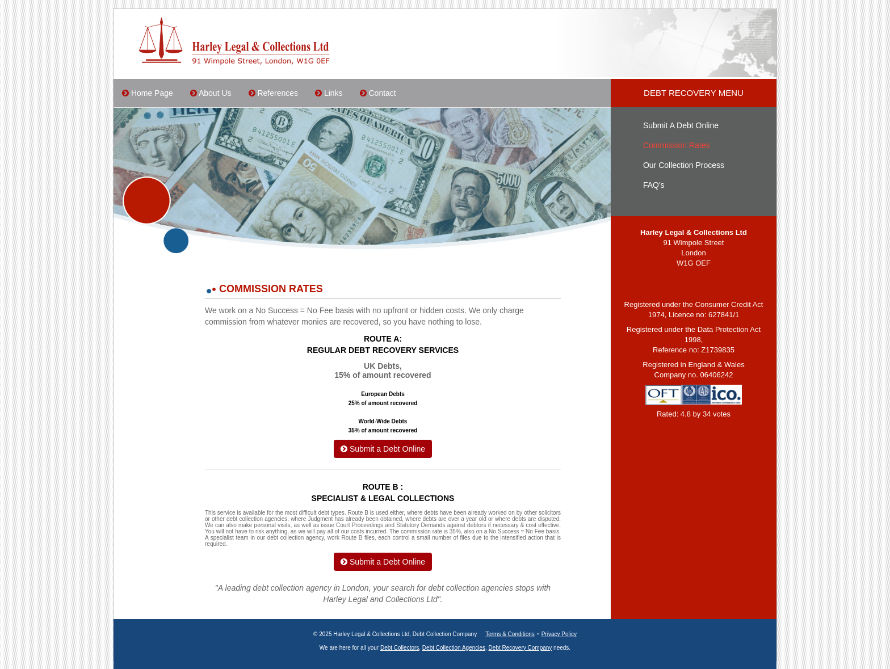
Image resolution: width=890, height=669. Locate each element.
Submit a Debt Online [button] (383, 448)
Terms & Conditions (510, 634)
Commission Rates (676, 145)
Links (329, 93)
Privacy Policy (559, 634)
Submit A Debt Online (681, 125)
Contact (378, 93)
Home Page (147, 93)
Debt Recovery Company (520, 648)
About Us (211, 93)
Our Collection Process (683, 165)
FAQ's (654, 185)
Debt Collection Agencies (453, 648)
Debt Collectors (399, 648)
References (273, 93)
